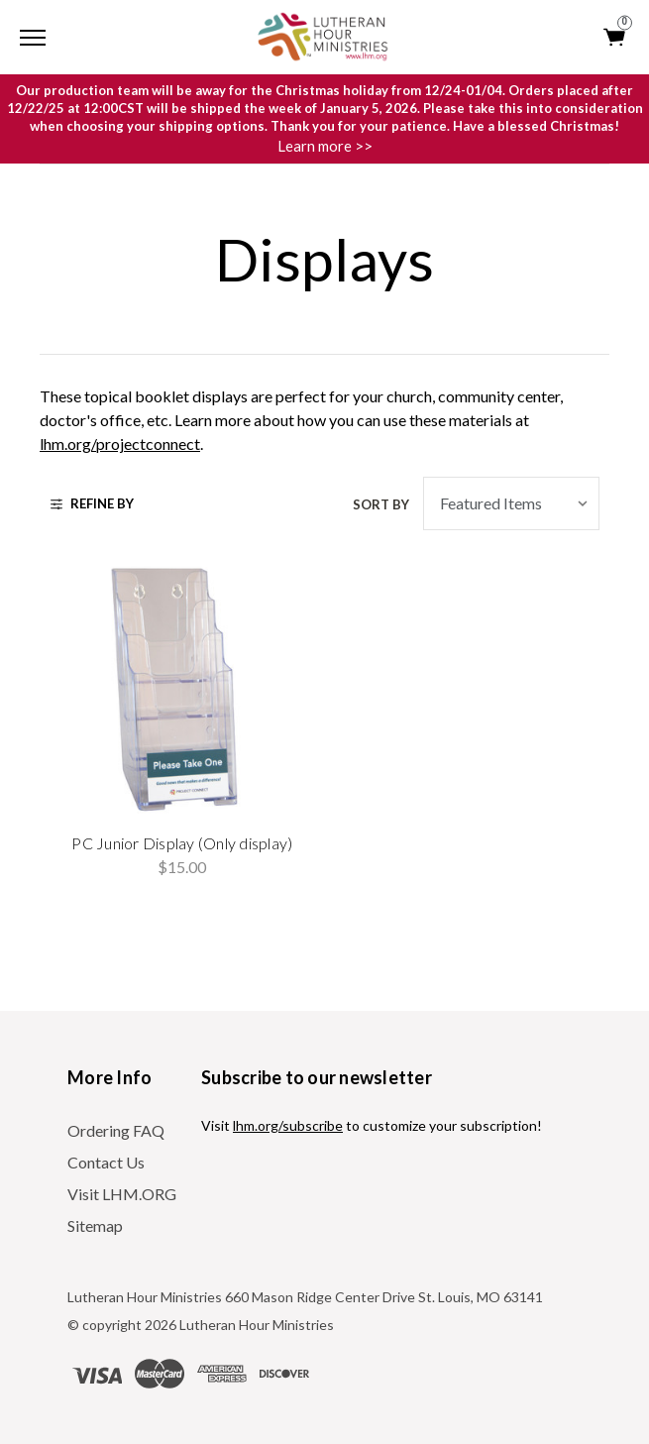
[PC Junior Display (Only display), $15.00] (183, 690)
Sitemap (95, 1225)
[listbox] (511, 503)
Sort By (381, 504)
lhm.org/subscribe (288, 1125)
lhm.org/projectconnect (120, 443)
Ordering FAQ (115, 1130)
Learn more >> (325, 146)
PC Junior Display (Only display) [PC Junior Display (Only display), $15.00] (181, 842)
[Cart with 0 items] (615, 37)
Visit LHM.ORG (121, 1193)
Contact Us (106, 1162)
